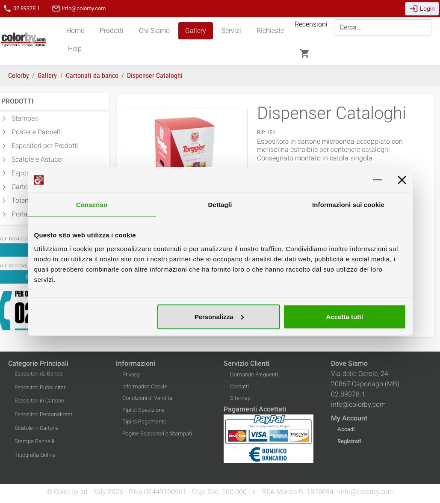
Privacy (131, 374)
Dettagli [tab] (220, 204)
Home (75, 31)
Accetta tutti (344, 316)
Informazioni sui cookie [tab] (348, 204)
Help (75, 48)
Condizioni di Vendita (147, 398)
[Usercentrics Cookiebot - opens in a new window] (344, 180)
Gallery (195, 31)
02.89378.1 (21, 8)
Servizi (231, 31)
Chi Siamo (154, 31)
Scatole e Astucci (37, 159)
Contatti (239, 386)
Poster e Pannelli (37, 132)
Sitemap (240, 398)
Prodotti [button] (112, 31)
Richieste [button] (270, 31)
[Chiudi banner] (402, 180)
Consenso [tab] (91, 204)
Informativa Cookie (144, 386)
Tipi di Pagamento (144, 421)
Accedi (345, 429)
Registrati (349, 441)
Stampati (25, 118)
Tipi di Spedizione (143, 410)
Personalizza (219, 316)
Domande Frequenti (254, 374)
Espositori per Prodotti (45, 146)
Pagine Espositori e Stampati (157, 433)
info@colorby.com (79, 8)
